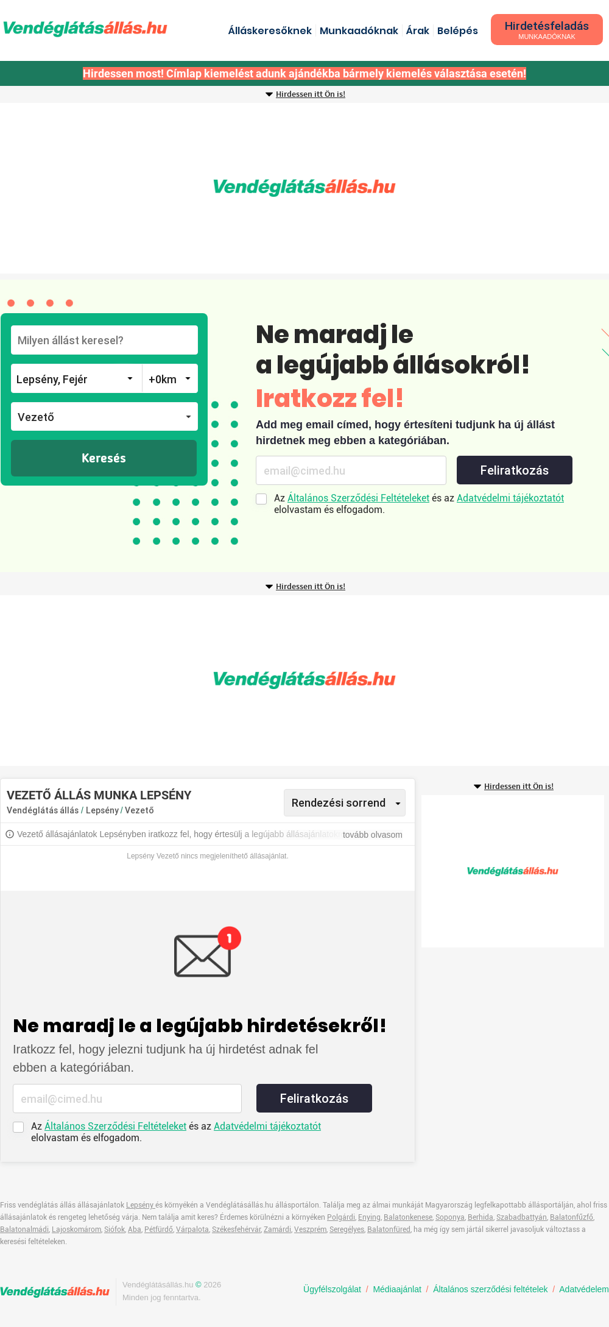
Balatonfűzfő (571, 1217)
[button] (104, 416)
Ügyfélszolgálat (332, 1289)
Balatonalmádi (24, 1229)
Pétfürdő (158, 1229)
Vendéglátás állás (43, 810)
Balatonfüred (388, 1229)
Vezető (139, 810)
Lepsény (103, 810)
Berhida (480, 1217)
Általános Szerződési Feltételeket (358, 498)
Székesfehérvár (236, 1229)
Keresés (104, 458)
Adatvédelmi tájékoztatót (510, 498)
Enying (369, 1217)
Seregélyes (346, 1229)
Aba (134, 1229)
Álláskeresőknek (270, 31)
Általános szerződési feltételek (490, 1289)
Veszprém (310, 1229)
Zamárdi (277, 1229)
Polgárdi (341, 1217)
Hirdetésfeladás (547, 29)
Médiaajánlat (397, 1289)
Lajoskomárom (76, 1229)
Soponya (450, 1217)
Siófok (114, 1229)
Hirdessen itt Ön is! (310, 94)
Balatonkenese (408, 1217)
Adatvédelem (584, 1289)
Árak (417, 31)
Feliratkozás (515, 470)
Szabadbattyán (521, 1217)
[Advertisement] (304, 188)
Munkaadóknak (359, 31)
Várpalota (192, 1229)
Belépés (457, 31)
